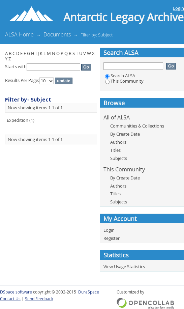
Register (111, 238)
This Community (124, 81)
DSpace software (16, 292)
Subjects (118, 158)
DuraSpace (88, 292)
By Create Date (125, 134)
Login (178, 8)
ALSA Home (19, 34)
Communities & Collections (137, 126)
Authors (118, 142)
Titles (115, 150)
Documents (57, 34)
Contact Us (10, 299)
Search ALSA (120, 76)
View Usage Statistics (124, 266)
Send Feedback (39, 299)
